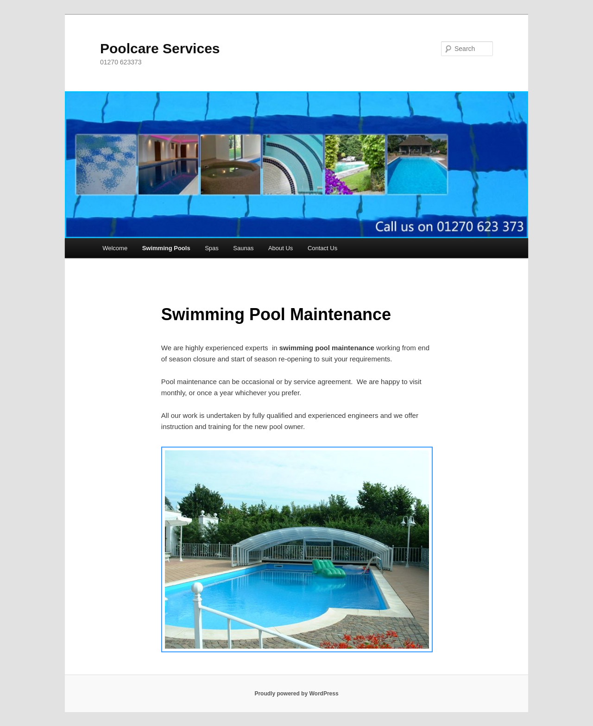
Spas (212, 248)
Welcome (114, 248)
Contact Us (322, 248)
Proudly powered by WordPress (296, 693)
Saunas (243, 248)
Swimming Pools (166, 248)
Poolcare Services (160, 48)
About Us (280, 248)
